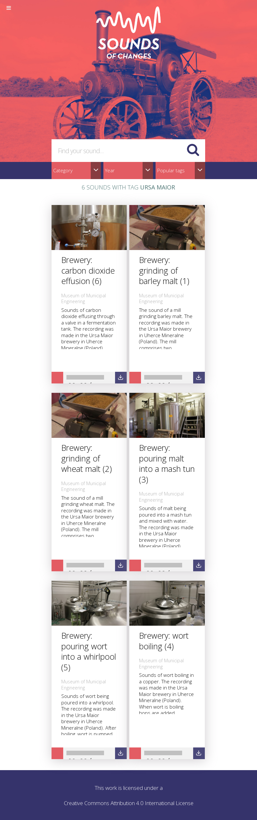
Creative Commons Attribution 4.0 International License (128, 803)
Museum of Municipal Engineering (83, 298)
